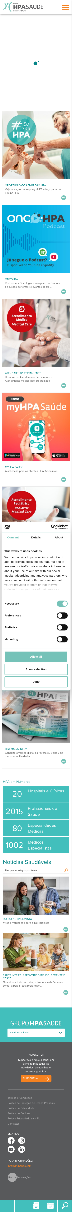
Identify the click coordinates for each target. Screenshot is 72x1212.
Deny (36, 681)
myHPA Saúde (14, 467)
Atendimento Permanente (23, 373)
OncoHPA (11, 279)
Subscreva (30, 1078)
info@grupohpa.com (19, 1166)
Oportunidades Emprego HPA (25, 185)
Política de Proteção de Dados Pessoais (31, 1103)
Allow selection (36, 669)
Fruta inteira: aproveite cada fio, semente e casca (34, 977)
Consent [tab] (13, 537)
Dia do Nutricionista (17, 919)
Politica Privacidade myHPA (24, 1118)
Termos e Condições (20, 1097)
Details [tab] (36, 537)
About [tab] (59, 537)
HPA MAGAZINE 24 (16, 749)
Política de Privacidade (21, 1108)
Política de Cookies (19, 1113)
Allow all (36, 656)
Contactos (14, 1123)
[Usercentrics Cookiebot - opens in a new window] (51, 526)
